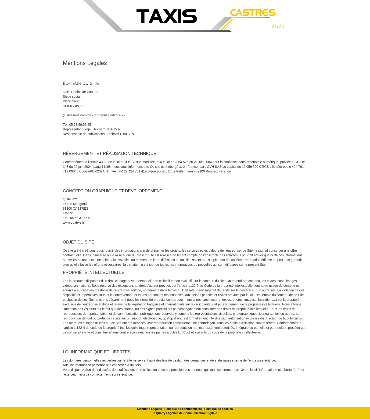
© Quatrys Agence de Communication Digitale (185, 413)
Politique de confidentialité (183, 409)
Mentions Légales (149, 409)
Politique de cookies (218, 409)
